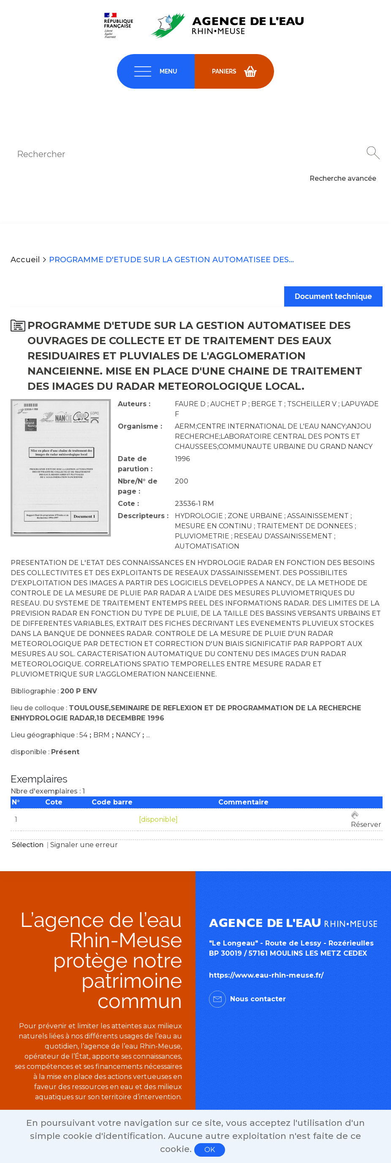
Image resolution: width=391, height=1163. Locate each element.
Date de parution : (135, 464)
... (148, 735)
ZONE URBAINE (255, 516)
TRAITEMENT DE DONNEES (305, 526)
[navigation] (156, 71)
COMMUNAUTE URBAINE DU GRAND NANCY (295, 447)
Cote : (128, 504)
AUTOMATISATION (207, 546)
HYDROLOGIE (199, 516)
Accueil (25, 259)
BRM (101, 735)
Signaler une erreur (84, 845)
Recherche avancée (343, 178)
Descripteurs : (143, 516)
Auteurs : (134, 404)
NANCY (128, 735)
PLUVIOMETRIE (202, 536)
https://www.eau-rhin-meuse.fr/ (266, 975)
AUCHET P (228, 404)
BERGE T (266, 404)
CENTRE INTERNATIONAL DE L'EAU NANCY (271, 426)
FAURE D (190, 404)
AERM (185, 426)
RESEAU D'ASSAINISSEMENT (283, 536)
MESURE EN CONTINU (213, 526)
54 (83, 735)
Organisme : (140, 426)
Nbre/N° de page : (137, 486)
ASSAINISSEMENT (318, 516)
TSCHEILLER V (312, 404)
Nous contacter (258, 999)
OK (209, 1150)
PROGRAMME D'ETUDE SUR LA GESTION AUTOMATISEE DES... (171, 259)
